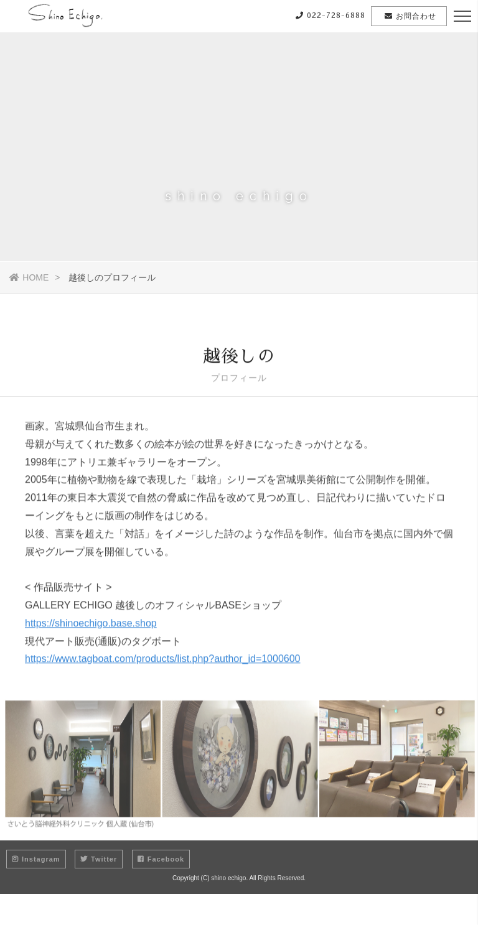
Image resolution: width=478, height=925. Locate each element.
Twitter (98, 859)
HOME (29, 277)
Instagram (36, 859)
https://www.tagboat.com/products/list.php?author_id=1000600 (163, 661)
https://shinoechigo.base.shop (91, 626)
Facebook (161, 859)
